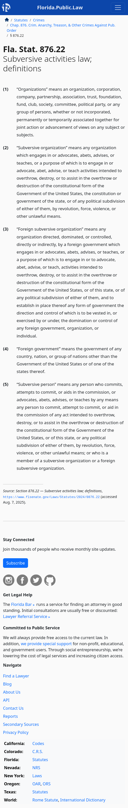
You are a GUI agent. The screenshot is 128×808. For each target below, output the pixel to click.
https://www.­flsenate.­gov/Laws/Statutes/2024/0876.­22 (51, 497)
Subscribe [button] (15, 563)
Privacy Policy (16, 732)
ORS (46, 784)
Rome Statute (45, 800)
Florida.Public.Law (60, 7)
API (6, 700)
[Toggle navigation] (118, 8)
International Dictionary (83, 800)
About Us (11, 692)
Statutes (21, 20)
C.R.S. (37, 751)
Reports (10, 716)
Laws (37, 776)
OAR (36, 784)
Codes (38, 743)
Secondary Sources (21, 724)
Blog (7, 684)
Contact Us (13, 708)
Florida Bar (21, 604)
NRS (36, 767)
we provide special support (46, 643)
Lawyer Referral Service (25, 616)
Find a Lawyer (16, 676)
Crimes (39, 20)
